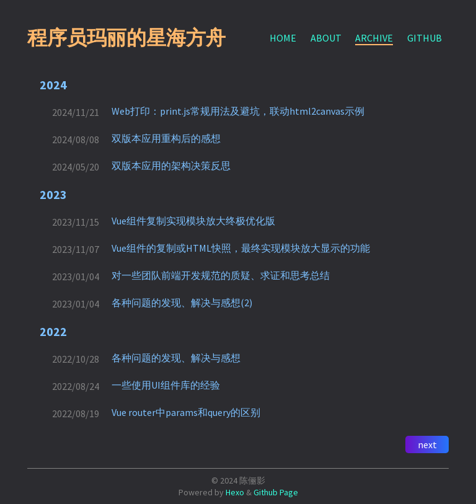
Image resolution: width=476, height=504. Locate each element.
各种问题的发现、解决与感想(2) (182, 302)
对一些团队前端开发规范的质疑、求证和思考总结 (221, 275)
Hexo (235, 492)
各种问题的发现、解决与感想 (176, 357)
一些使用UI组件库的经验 (166, 385)
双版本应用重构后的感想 (166, 138)
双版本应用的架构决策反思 (171, 165)
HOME (283, 38)
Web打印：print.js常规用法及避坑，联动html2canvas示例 (238, 111)
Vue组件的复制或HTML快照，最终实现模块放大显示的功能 (241, 248)
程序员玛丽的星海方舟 (126, 37)
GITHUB (424, 38)
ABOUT (326, 38)
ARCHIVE (374, 38)
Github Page (275, 492)
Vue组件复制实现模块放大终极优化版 (193, 220)
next (427, 444)
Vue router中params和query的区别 (186, 412)
